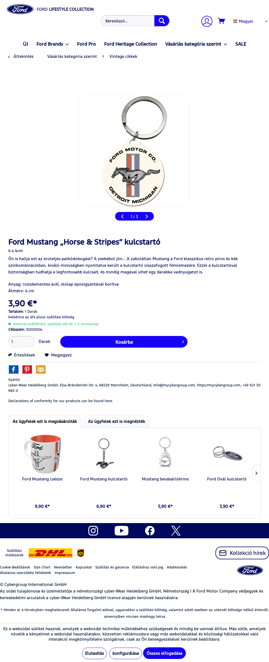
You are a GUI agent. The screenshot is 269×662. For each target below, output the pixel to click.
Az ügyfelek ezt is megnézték (116, 421)
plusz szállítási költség (55, 317)
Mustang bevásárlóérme (165, 479)
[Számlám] (204, 22)
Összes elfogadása (164, 653)
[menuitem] (134, 20)
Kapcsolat (84, 567)
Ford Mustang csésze (42, 479)
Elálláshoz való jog (147, 567)
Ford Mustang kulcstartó (104, 479)
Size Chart (42, 567)
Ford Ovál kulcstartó (227, 479)
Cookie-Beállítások (15, 567)
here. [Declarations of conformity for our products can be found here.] (109, 401)
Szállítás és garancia (112, 567)
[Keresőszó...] (135, 20)
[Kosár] (221, 21)
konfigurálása (125, 653)
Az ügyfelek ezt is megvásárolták (45, 421)
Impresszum (65, 573)
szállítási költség (153, 610)
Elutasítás (94, 653)
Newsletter (63, 567)
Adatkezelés (177, 567)
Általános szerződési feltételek (25, 573)
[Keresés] (161, 20)
